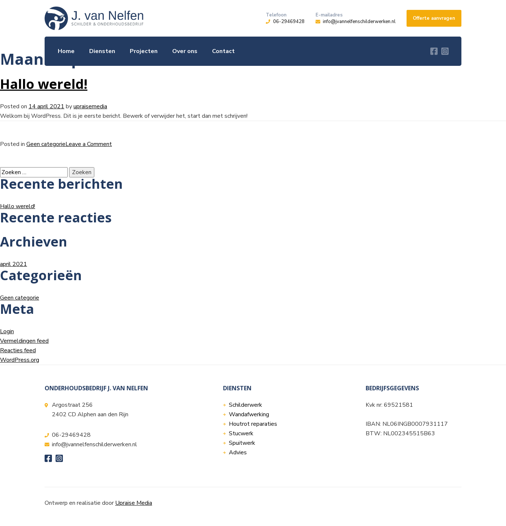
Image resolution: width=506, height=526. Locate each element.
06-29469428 (289, 21)
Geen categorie (45, 144)
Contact (223, 51)
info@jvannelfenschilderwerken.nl (359, 21)
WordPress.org (19, 360)
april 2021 (13, 264)
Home (66, 51)
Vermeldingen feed (24, 341)
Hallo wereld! (43, 84)
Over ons (184, 51)
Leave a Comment (88, 144)
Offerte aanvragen (434, 18)
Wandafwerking (249, 414)
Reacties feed (18, 350)
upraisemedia (90, 106)
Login (7, 331)
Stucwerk (241, 433)
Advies (238, 452)
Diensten (102, 51)
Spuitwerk (242, 443)
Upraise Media (133, 503)
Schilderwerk (245, 405)
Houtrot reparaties (253, 424)
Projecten (144, 51)
